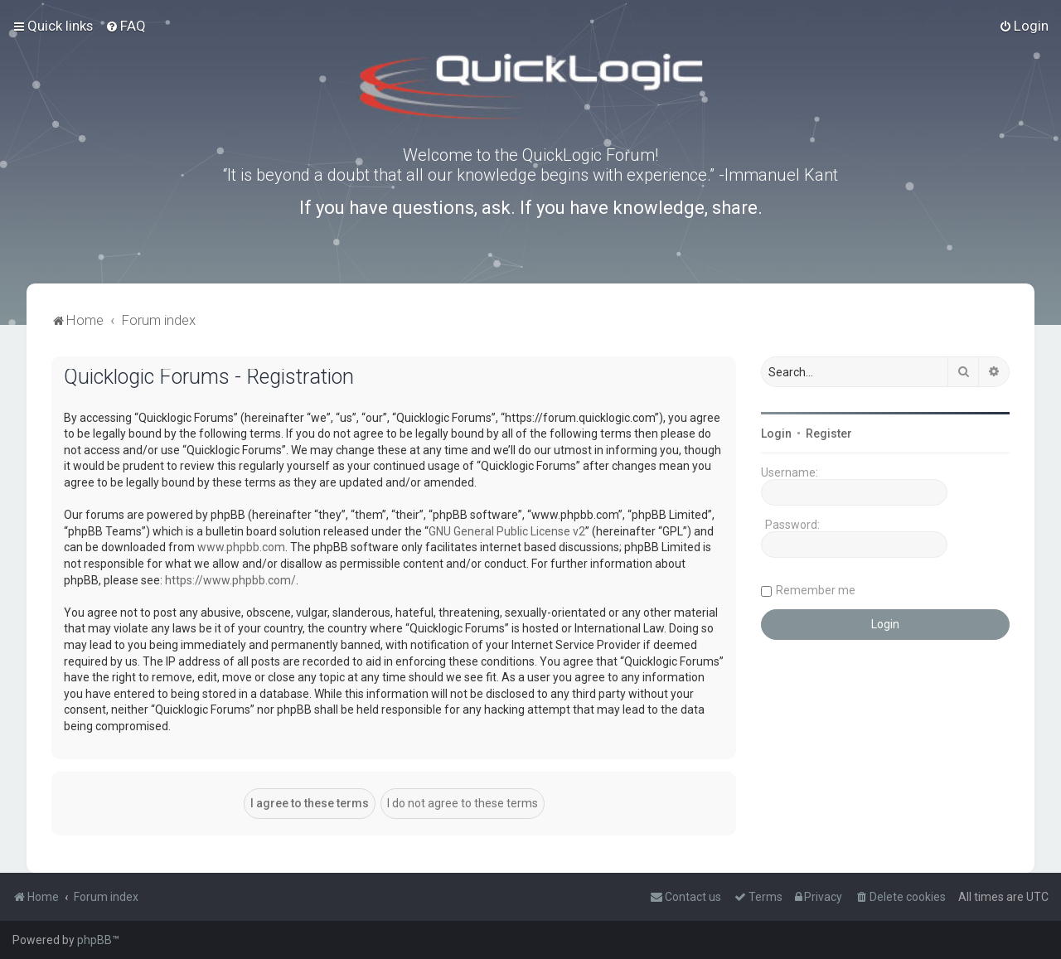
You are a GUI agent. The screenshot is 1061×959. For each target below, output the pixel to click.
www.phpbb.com (241, 547)
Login (776, 433)
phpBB (94, 940)
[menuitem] (125, 25)
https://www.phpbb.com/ (230, 580)
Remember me (815, 590)
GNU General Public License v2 (507, 531)
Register (829, 433)
